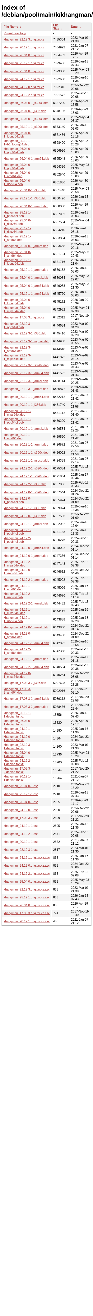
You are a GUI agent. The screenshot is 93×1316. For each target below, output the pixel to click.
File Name (11, 26)
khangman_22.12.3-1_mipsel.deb (26, 341)
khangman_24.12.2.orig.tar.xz (24, 95)
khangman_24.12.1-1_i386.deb (25, 508)
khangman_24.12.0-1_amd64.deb (17, 635)
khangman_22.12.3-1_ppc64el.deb (17, 325)
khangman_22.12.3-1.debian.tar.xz (17, 746)
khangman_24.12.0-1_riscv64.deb (17, 571)
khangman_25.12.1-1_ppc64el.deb (17, 214)
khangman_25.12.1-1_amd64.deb (17, 238)
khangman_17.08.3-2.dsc (21, 818)
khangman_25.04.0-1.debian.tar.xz (17, 754)
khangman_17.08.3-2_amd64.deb (17, 690)
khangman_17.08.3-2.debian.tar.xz (17, 770)
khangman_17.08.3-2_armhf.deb (26, 706)
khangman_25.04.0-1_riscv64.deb (17, 222)
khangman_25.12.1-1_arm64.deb (26, 293)
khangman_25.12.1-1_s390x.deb (26, 126)
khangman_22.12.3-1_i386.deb (25, 333)
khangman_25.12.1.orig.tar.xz (24, 63)
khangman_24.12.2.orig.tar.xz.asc (27, 873)
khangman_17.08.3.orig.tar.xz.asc (27, 913)
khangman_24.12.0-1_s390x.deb (26, 492)
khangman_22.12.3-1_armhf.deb (26, 389)
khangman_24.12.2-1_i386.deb (25, 484)
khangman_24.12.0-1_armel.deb (26, 627)
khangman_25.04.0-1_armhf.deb (26, 246)
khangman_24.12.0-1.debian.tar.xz (17, 738)
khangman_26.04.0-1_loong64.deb (17, 134)
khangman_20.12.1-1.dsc (21, 841)
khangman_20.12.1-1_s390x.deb (26, 452)
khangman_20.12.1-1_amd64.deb (17, 436)
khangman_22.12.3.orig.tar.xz (24, 39)
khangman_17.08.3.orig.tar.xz (24, 317)
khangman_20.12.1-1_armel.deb (26, 428)
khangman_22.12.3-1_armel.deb (26, 381)
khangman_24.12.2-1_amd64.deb (17, 651)
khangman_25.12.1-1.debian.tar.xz (17, 714)
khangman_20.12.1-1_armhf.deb (26, 444)
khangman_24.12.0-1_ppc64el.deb (17, 500)
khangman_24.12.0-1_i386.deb (25, 516)
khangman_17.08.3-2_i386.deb (25, 683)
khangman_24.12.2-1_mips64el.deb (17, 563)
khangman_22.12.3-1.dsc (21, 849)
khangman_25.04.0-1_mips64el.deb (17, 309)
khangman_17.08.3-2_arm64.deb (26, 698)
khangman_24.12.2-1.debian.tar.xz (17, 762)
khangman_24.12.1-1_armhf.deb (26, 659)
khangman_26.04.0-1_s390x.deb (26, 103)
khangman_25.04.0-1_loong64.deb (17, 301)
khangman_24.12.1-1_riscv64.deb (17, 619)
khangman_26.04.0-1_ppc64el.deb (17, 150)
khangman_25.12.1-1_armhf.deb (26, 269)
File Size (56, 26)
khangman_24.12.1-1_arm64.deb (26, 643)
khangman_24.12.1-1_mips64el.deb (17, 611)
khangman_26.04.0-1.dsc (21, 802)
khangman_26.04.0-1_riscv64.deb (17, 182)
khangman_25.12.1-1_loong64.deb (17, 261)
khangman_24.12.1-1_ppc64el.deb (17, 531)
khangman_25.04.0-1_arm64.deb (26, 285)
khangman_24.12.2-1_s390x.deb (26, 468)
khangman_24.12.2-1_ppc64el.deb (17, 540)
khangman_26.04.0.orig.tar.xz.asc (27, 905)
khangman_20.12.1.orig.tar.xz (24, 47)
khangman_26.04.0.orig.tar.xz (24, 55)
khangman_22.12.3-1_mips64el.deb (17, 357)
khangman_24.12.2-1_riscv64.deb (17, 595)
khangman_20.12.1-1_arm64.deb (26, 396)
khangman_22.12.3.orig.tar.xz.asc (27, 889)
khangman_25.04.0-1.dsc (21, 786)
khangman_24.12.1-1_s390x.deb (26, 476)
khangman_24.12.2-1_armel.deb (26, 603)
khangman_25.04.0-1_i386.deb (25, 190)
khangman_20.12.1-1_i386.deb (25, 404)
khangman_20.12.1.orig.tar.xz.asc (27, 921)
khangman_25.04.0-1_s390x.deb (26, 119)
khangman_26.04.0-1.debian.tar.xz (17, 722)
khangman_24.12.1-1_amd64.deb (17, 587)
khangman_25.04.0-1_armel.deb (26, 277)
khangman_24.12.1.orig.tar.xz (24, 79)
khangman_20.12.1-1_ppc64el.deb (17, 420)
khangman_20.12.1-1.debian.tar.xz (17, 778)
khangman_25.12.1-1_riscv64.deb (17, 230)
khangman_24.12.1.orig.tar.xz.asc (27, 857)
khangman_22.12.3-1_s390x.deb (26, 365)
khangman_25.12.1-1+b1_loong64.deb (17, 142)
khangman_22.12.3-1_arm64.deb (26, 373)
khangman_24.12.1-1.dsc (21, 825)
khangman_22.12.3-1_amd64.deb (17, 349)
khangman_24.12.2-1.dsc (21, 834)
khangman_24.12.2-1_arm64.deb (26, 667)
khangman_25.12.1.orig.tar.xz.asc (27, 897)
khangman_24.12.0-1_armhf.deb (26, 555)
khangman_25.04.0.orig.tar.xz (24, 71)
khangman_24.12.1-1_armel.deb (26, 524)
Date (74, 26)
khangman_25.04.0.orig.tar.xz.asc (27, 881)
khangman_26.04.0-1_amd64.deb (17, 174)
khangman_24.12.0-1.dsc (21, 810)
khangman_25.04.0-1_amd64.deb (17, 254)
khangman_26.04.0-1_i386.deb (25, 111)
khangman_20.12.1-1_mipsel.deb (26, 460)
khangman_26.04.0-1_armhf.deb (26, 206)
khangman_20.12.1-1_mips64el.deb (17, 412)
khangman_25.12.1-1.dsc (21, 794)
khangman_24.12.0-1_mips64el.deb (17, 675)
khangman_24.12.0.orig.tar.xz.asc (27, 865)
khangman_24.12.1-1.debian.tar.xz (17, 730)
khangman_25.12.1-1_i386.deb (25, 198)
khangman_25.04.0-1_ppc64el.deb (17, 166)
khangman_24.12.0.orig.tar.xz (24, 87)
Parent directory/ (15, 33)
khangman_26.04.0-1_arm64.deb (26, 158)
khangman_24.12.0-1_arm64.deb (26, 548)
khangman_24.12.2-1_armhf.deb (26, 579)
